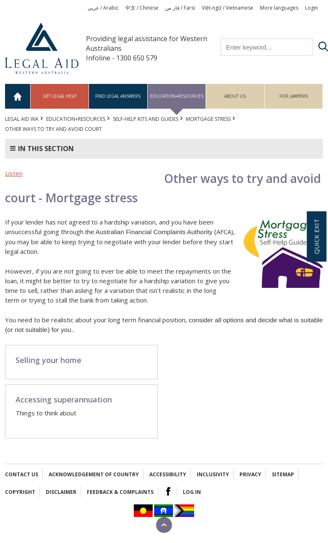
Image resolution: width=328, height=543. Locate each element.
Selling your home (48, 360)
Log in (192, 492)
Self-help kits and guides (145, 119)
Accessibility (167, 474)
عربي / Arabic (103, 7)
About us (235, 96)
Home (18, 96)
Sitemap (283, 474)
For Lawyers (293, 96)
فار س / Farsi (180, 7)
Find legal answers (118, 96)
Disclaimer (61, 492)
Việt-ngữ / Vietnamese (227, 7)
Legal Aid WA (22, 119)
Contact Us (21, 474)
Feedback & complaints (120, 492)
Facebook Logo (168, 491)
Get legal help (59, 96)
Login (311, 7)
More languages (279, 7)
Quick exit (316, 236)
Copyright (20, 492)
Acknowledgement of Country (94, 474)
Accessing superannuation (64, 399)
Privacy (250, 474)
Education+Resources (176, 96)
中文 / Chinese (142, 7)
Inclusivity (213, 474)
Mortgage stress (208, 119)
